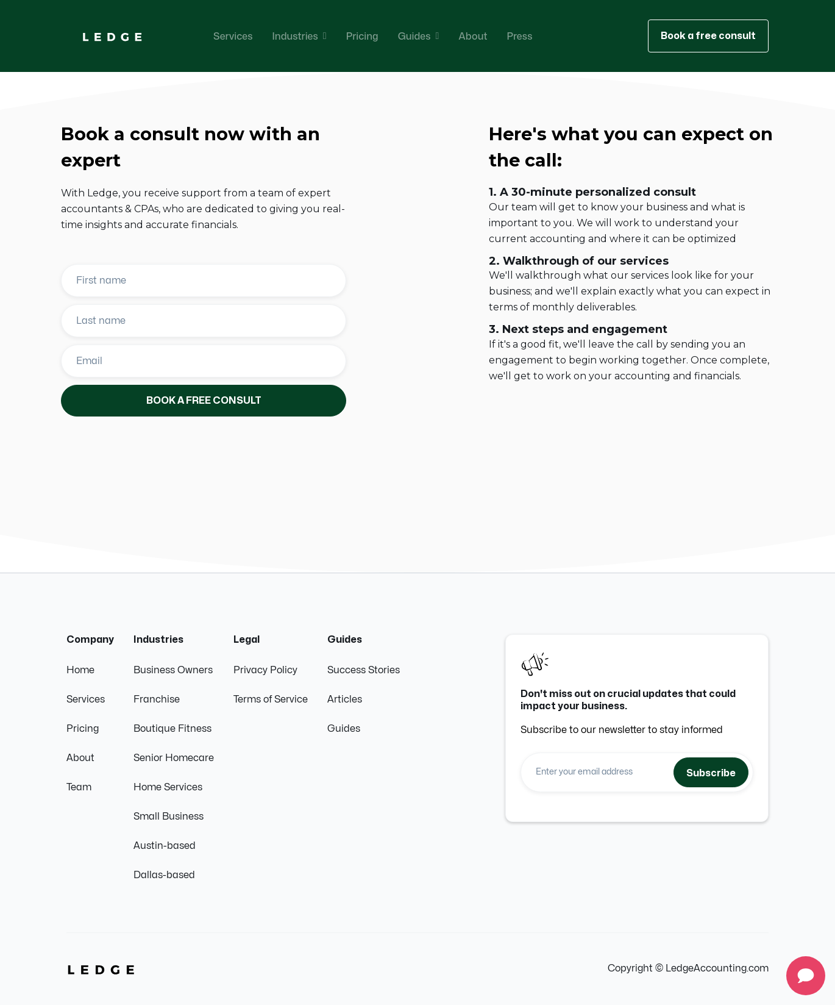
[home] (112, 36)
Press (519, 36)
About (472, 36)
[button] (299, 36)
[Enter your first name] (203, 280)
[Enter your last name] (203, 320)
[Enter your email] (203, 361)
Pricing (362, 36)
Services (233, 36)
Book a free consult (708, 36)
